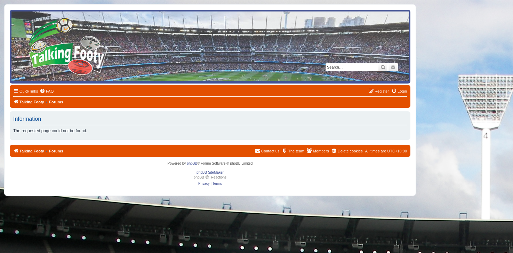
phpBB (192, 163)
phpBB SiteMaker (210, 172)
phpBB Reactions (210, 177)
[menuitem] (47, 91)
